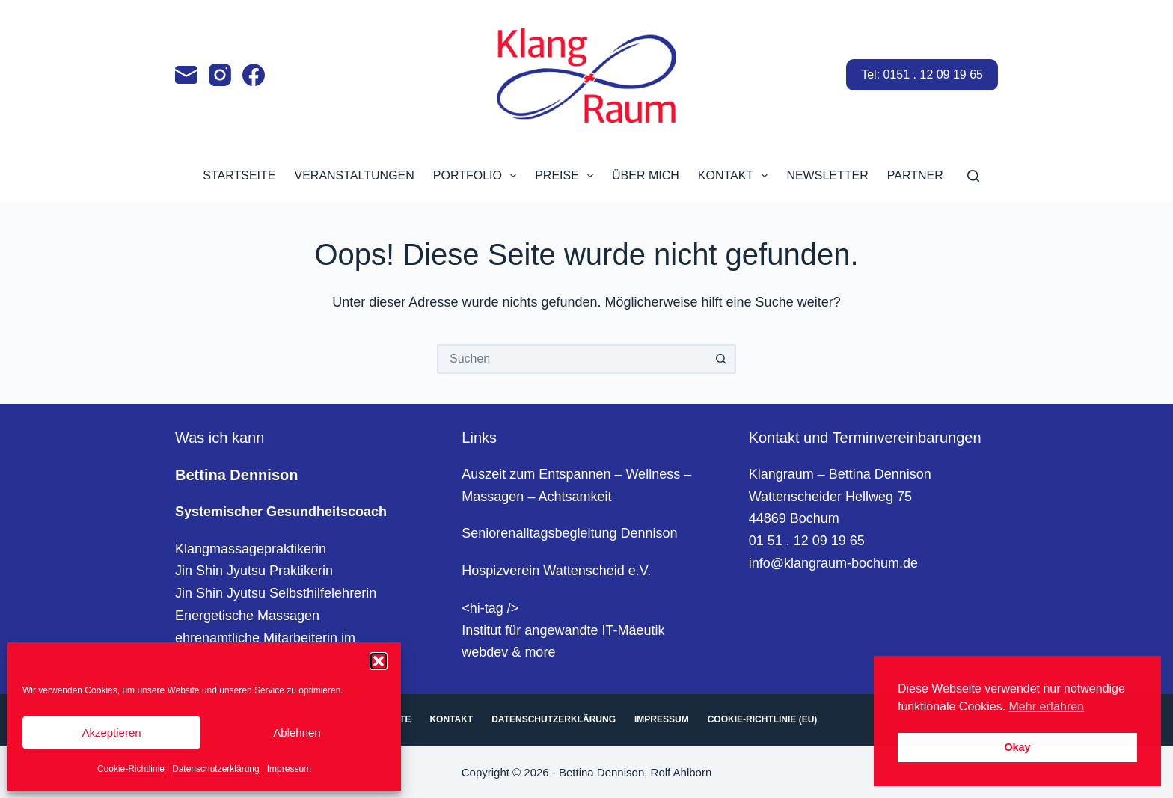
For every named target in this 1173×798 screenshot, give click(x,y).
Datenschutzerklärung (216, 769)
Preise (567, 176)
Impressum (289, 769)
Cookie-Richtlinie (131, 769)
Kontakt (736, 176)
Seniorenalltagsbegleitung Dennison (569, 533)
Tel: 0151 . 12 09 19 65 (922, 74)
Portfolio (477, 176)
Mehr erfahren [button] (1047, 706)
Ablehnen (296, 732)
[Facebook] (253, 75)
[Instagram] (220, 75)
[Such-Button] (721, 359)
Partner (915, 175)
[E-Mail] (186, 75)
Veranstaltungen (354, 175)
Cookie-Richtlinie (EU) (763, 719)
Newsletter (827, 175)
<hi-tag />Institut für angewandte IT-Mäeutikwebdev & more (563, 630)
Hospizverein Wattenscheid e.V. (556, 570)
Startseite (239, 175)
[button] (378, 661)
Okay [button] (1017, 747)
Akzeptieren (111, 732)
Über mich (645, 175)
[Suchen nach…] (571, 359)
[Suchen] (973, 176)
